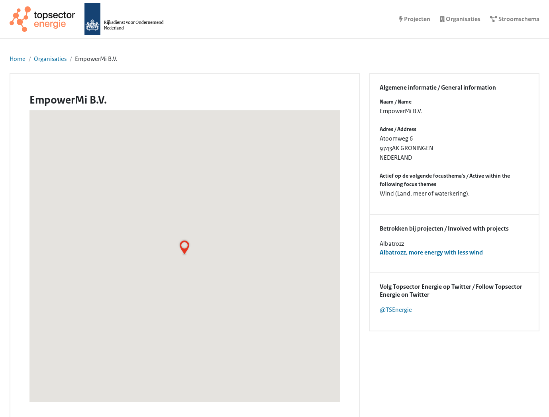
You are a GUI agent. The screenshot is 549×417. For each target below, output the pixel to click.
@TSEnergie (396, 310)
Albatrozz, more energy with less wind (431, 252)
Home (17, 59)
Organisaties (50, 59)
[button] (184, 247)
